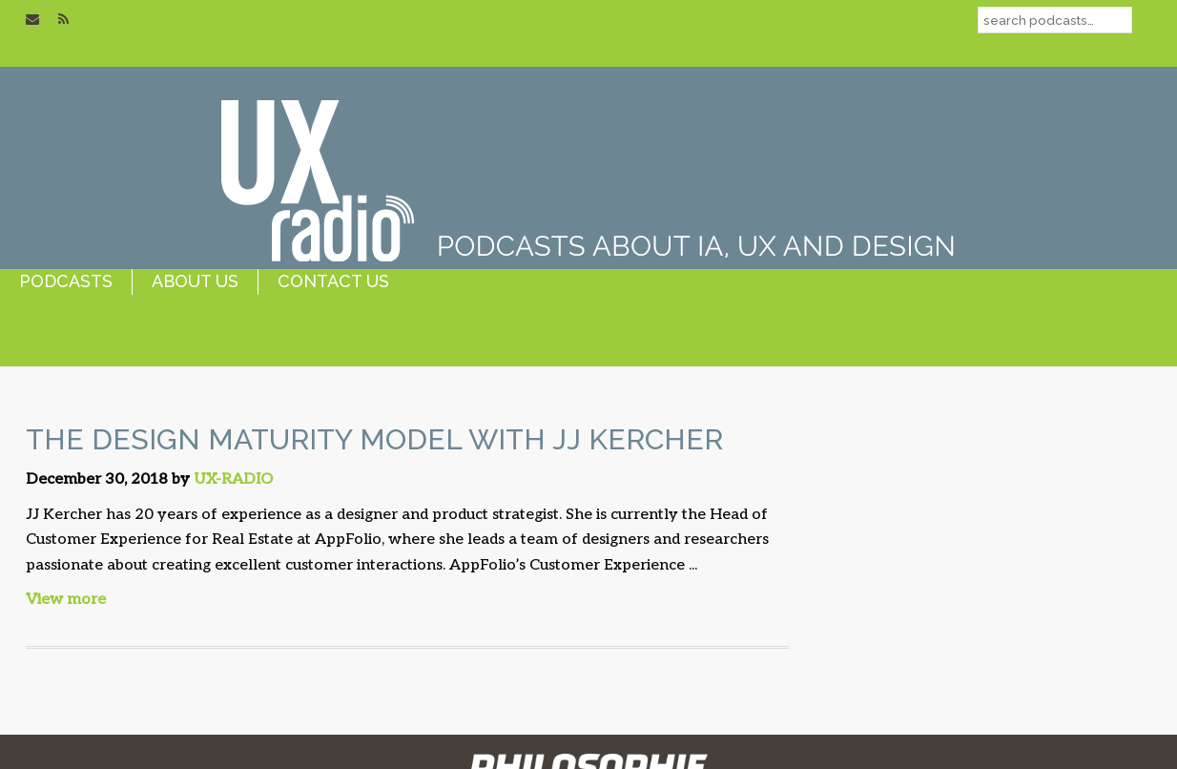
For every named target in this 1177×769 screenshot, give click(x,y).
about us (195, 281)
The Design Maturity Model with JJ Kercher (374, 439)
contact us (333, 281)
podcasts (66, 281)
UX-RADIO (233, 479)
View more (66, 600)
